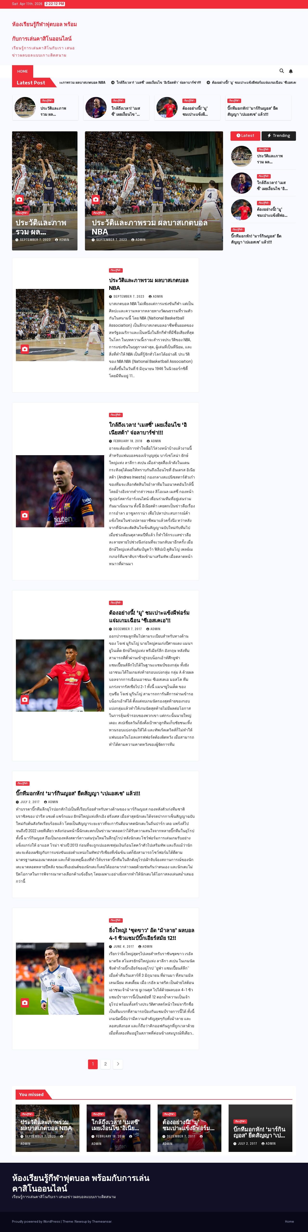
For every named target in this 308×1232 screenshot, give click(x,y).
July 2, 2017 (30, 802)
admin (62, 240)
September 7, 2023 (36, 240)
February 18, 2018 (128, 441)
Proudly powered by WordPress (36, 1221)
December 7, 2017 (128, 629)
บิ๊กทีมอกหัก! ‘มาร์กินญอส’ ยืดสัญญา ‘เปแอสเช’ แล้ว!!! (78, 793)
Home (22, 71)
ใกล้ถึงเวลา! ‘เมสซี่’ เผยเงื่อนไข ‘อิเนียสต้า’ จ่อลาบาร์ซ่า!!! (116, 1127)
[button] (282, 71)
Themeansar (101, 1221)
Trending (279, 136)
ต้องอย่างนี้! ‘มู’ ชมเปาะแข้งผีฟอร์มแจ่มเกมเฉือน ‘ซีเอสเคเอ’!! (186, 1130)
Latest (245, 136)
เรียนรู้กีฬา (47, 101)
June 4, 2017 (124, 946)
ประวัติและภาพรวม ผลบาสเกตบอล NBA (44, 231)
